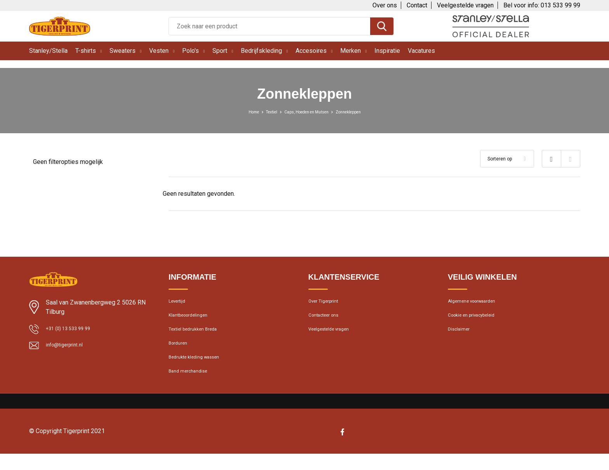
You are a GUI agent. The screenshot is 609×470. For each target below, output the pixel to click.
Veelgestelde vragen (465, 5)
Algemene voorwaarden (478, 302)
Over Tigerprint (327, 302)
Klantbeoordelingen (193, 319)
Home (235, 111)
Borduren (180, 353)
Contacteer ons (328, 319)
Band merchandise (192, 386)
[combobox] (269, 26)
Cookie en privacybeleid (478, 319)
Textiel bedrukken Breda (199, 336)
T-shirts (85, 50)
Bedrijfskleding (261, 50)
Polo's (190, 50)
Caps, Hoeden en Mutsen (306, 111)
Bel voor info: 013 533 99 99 (541, 5)
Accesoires (311, 50)
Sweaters (123, 50)
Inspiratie (387, 50)
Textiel (259, 111)
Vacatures (421, 50)
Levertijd (179, 302)
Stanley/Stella (48, 50)
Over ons (384, 5)
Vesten (159, 50)
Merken (350, 50)
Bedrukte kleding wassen (200, 369)
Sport (219, 50)
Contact (417, 5)
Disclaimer (461, 336)
